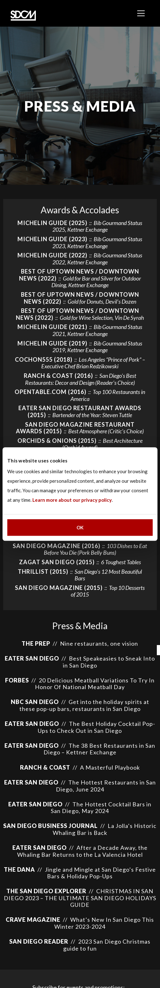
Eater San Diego (32, 723)
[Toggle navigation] (141, 13)
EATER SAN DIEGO (32, 658)
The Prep (36, 643)
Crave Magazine (33, 919)
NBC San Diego (35, 701)
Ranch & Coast (45, 767)
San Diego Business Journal (50, 825)
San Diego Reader (38, 941)
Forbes (17, 680)
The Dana (19, 869)
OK (80, 527)
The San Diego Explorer (47, 891)
